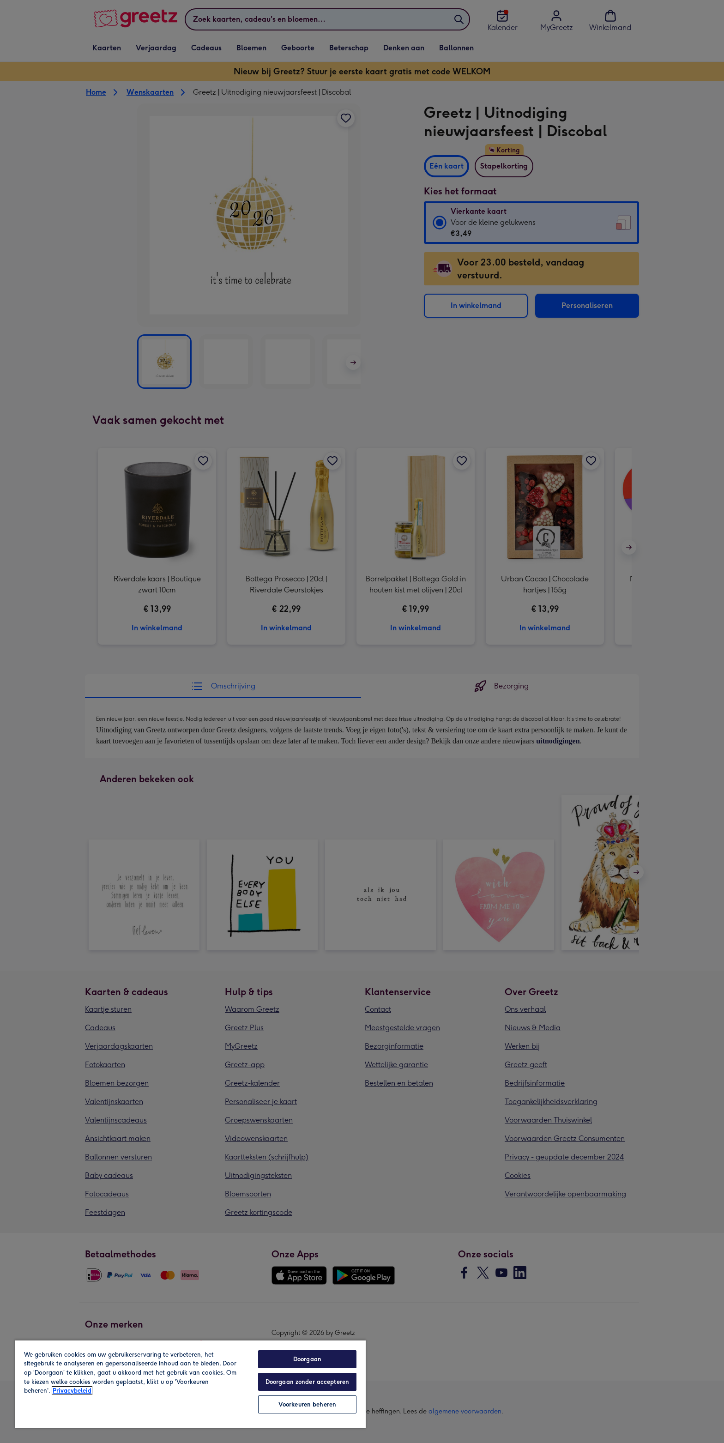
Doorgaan (307, 1359)
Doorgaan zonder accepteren (307, 1381)
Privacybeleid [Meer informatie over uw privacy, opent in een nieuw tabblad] (72, 1390)
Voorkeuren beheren (307, 1404)
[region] (190, 1384)
